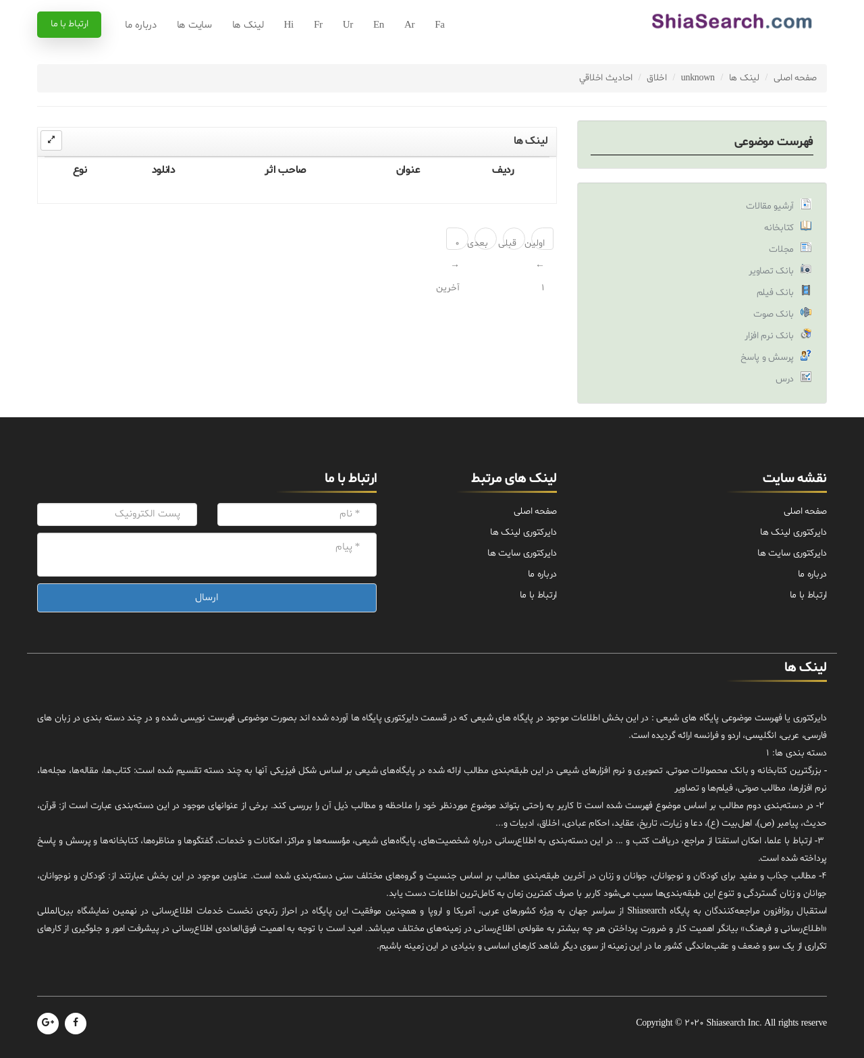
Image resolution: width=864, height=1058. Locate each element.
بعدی (481, 243)
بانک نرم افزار (769, 335)
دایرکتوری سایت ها (792, 553)
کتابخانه (779, 227)
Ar (409, 25)
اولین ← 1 (538, 243)
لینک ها (248, 25)
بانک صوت (773, 314)
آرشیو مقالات (770, 206)
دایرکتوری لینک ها (793, 532)
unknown (698, 78)
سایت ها (194, 25)
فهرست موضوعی (773, 142)
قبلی (509, 243)
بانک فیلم (775, 292)
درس (785, 379)
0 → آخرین (453, 243)
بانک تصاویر (771, 271)
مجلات (781, 249)
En (378, 25)
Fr (318, 25)
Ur (348, 25)
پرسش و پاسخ (767, 357)
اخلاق (657, 78)
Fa (439, 25)
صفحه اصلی (795, 78)
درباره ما (140, 25)
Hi (289, 25)
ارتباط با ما (69, 24)
